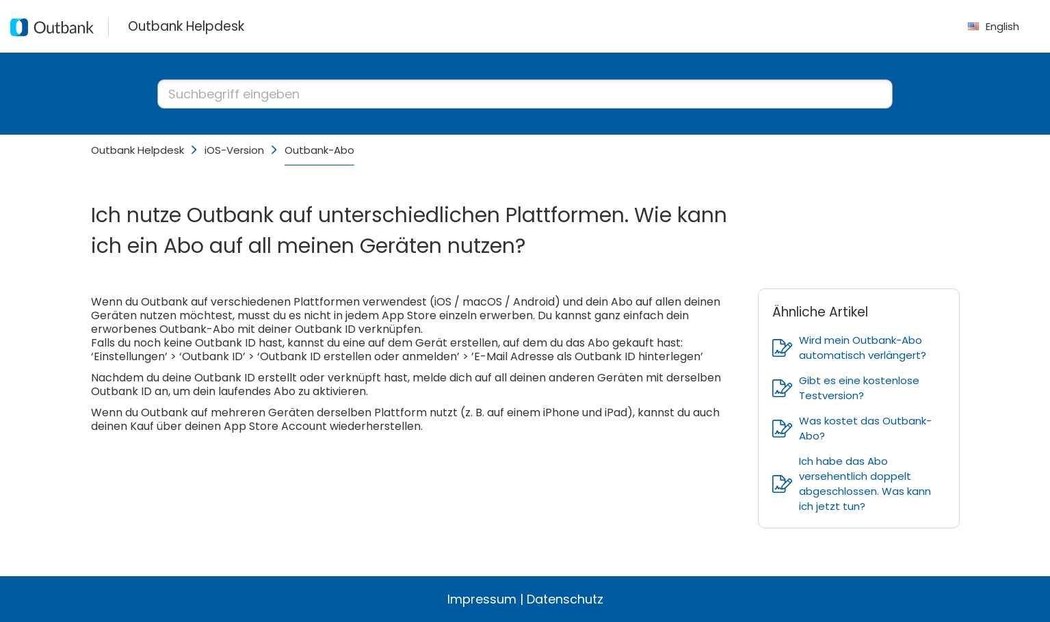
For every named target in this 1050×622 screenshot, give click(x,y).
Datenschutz (565, 599)
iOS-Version (234, 150)
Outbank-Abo (319, 150)
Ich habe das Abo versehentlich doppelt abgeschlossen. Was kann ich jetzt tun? (851, 483)
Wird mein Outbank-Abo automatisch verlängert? (849, 347)
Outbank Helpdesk (137, 150)
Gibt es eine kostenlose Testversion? (845, 388)
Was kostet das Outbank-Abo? (852, 428)
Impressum (481, 599)
